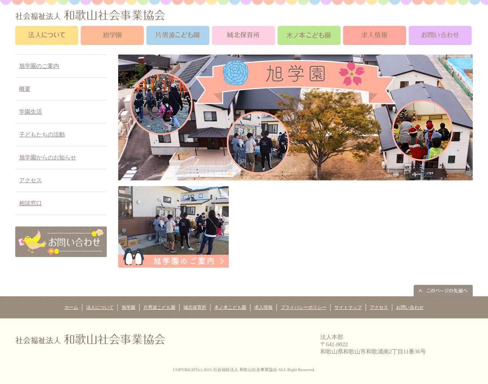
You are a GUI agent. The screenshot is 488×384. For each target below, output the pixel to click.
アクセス (30, 180)
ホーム (71, 307)
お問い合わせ (410, 307)
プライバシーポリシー (303, 307)
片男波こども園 (159, 307)
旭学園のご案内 (39, 66)
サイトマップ (348, 307)
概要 (24, 89)
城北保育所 (194, 307)
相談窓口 (30, 203)
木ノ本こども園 (230, 307)
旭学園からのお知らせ (47, 157)
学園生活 (30, 112)
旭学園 (128, 307)
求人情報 (263, 307)
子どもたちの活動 (42, 135)
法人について (100, 307)
